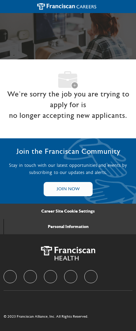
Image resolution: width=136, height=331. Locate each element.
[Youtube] (90, 276)
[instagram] (70, 276)
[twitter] (50, 276)
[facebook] (10, 276)
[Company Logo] (67, 6)
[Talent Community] (68, 189)
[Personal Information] (68, 227)
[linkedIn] (30, 276)
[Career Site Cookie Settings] (68, 211)
